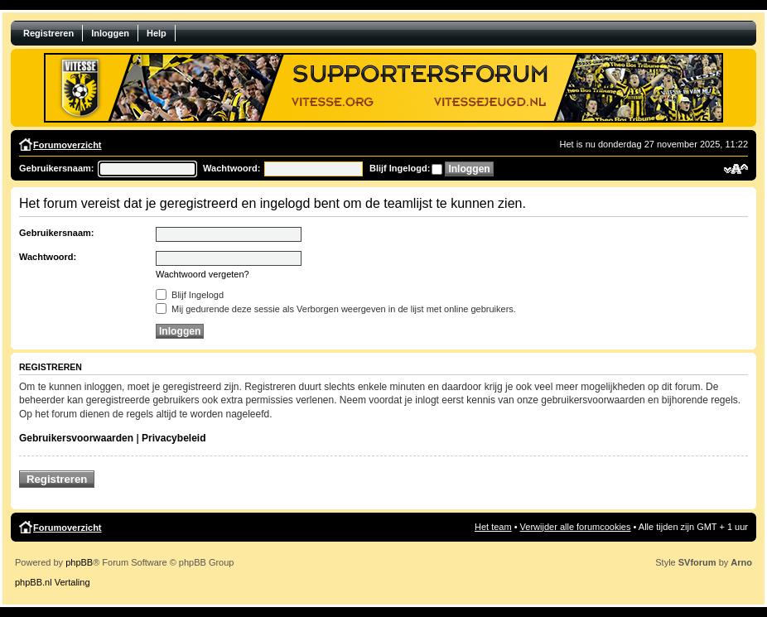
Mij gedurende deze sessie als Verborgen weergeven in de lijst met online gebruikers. (336, 309)
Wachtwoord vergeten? (202, 274)
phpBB (79, 562)
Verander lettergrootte (736, 168)
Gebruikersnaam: (56, 168)
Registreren (48, 33)
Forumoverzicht (67, 145)
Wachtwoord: (231, 168)
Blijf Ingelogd (190, 295)
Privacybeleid (173, 438)
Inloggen (110, 33)
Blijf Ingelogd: (399, 168)
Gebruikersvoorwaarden (76, 438)
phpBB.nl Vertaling (52, 582)
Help (156, 33)
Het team (493, 527)
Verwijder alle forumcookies (575, 527)
